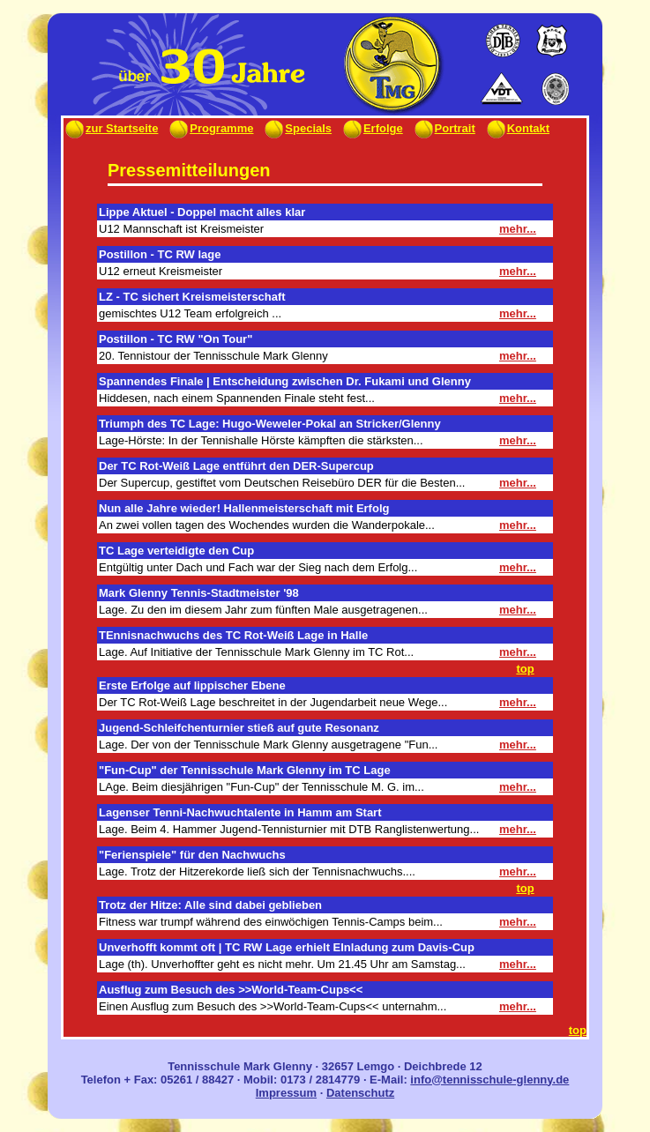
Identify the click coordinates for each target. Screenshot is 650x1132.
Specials (297, 128)
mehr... (517, 228)
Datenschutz (360, 1092)
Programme (210, 128)
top (525, 668)
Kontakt (517, 128)
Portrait (444, 128)
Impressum (286, 1092)
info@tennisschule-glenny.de (489, 1079)
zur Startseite (111, 128)
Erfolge (372, 128)
